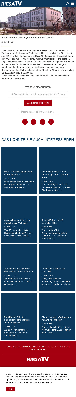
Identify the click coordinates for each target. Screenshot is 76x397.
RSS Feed (64, 347)
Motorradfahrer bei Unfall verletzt (36, 112)
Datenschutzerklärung (26, 374)
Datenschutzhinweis (18, 347)
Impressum (39, 347)
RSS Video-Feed (38, 349)
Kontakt (52, 347)
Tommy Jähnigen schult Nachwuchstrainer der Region (39, 94)
